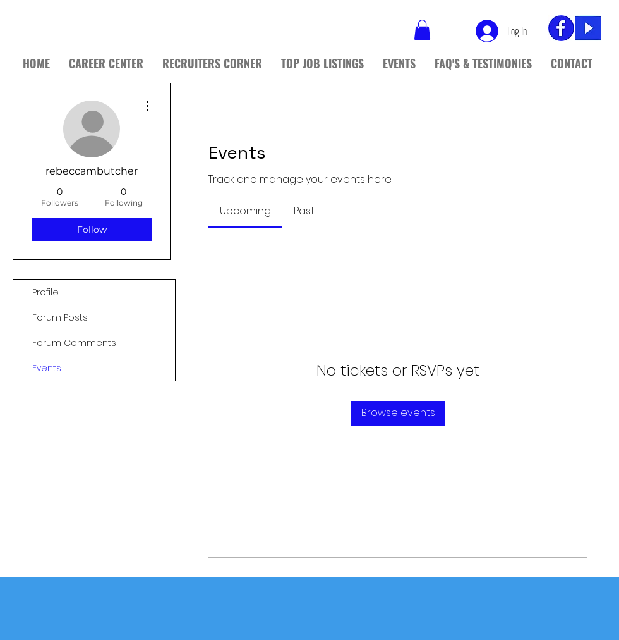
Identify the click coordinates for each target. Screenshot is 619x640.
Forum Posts (60, 317)
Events (46, 368)
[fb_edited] (561, 28)
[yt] (588, 28)
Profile (45, 292)
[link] (245, 211)
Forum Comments (74, 342)
